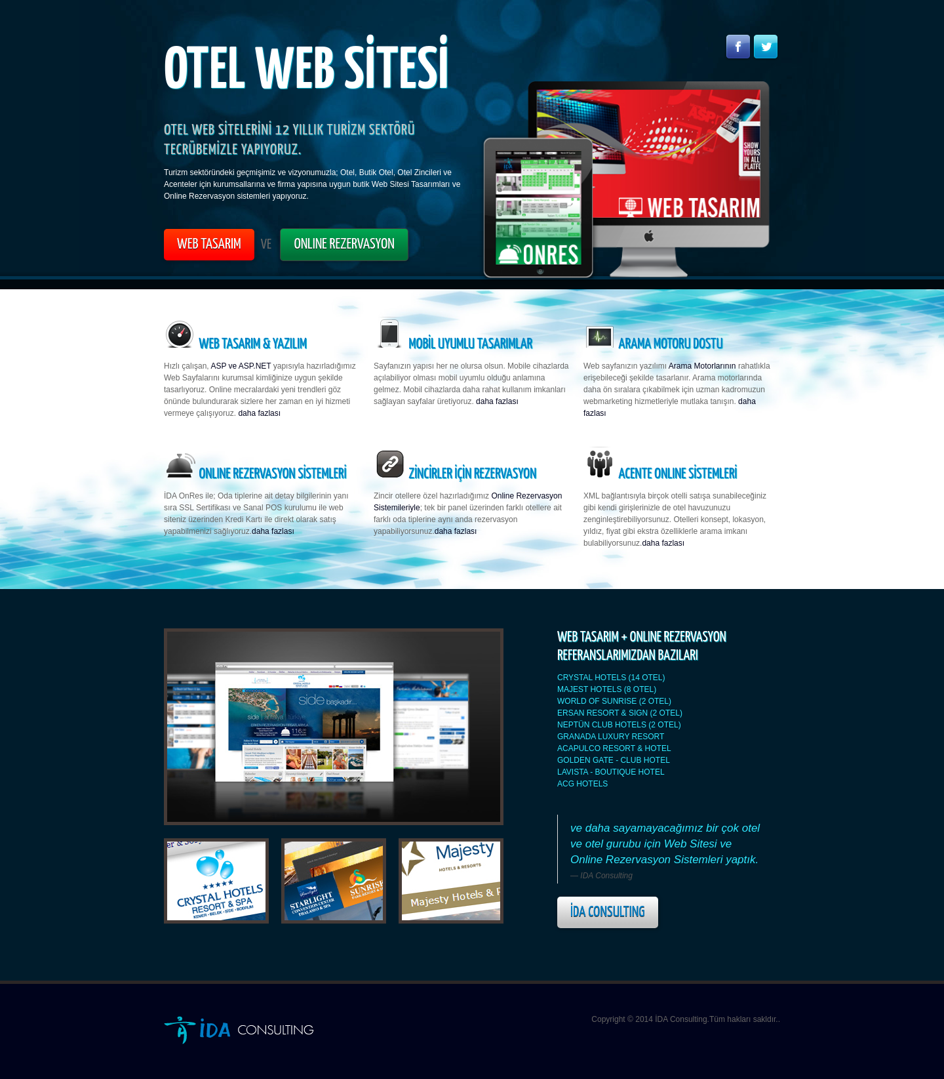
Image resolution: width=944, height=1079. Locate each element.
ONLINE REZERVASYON (344, 244)
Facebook (736, 46)
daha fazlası (259, 413)
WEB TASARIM (209, 244)
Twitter (765, 46)
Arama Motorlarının (702, 366)
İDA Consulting (607, 912)
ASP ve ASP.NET (240, 366)
